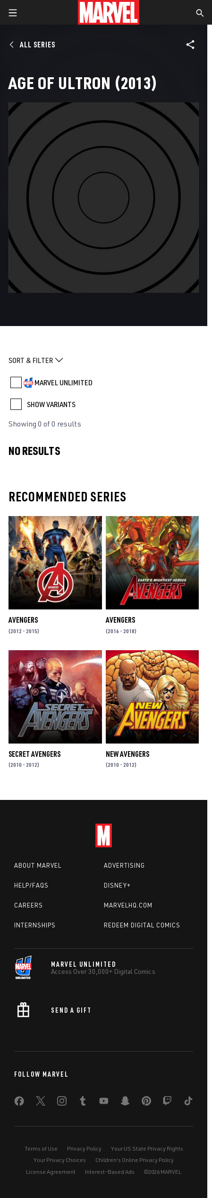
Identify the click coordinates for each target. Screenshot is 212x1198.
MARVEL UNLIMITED (63, 382)
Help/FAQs (31, 885)
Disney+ (117, 885)
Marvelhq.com (128, 905)
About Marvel (37, 865)
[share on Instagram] (62, 1102)
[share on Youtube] (104, 1102)
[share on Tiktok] (188, 1102)
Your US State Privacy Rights (147, 1148)
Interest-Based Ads (110, 1171)
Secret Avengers (34, 754)
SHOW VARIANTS (51, 404)
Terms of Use (41, 1148)
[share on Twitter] (40, 1102)
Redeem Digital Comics (142, 925)
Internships (35, 925)
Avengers (23, 620)
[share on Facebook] (19, 1103)
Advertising (124, 865)
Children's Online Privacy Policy (134, 1159)
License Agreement (51, 1171)
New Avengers (127, 754)
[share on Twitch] (167, 1102)
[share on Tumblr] (82, 1102)
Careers (28, 905)
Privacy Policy (84, 1148)
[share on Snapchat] (125, 1102)
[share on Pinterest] (146, 1102)
